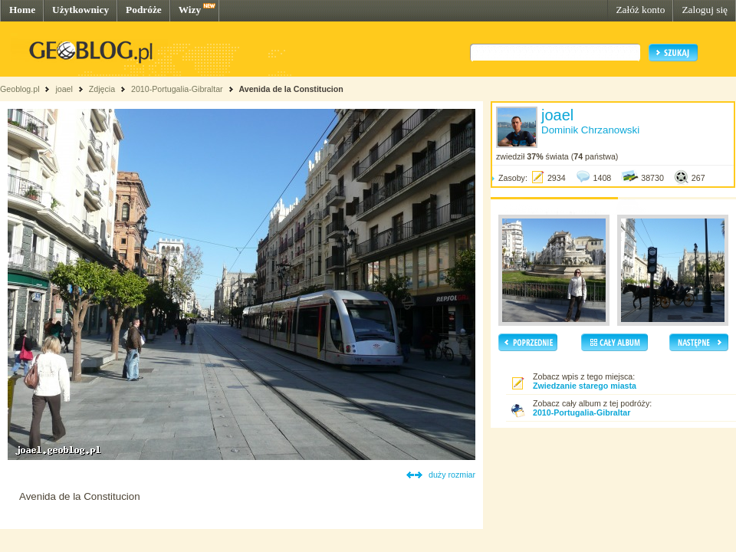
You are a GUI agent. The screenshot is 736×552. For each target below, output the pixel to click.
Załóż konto (640, 9)
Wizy (190, 9)
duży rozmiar (452, 474)
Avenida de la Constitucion (290, 89)
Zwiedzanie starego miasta (584, 385)
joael (64, 89)
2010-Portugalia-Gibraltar (177, 89)
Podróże (144, 9)
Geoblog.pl (20, 89)
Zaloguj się (705, 9)
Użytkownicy (80, 9)
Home (22, 9)
